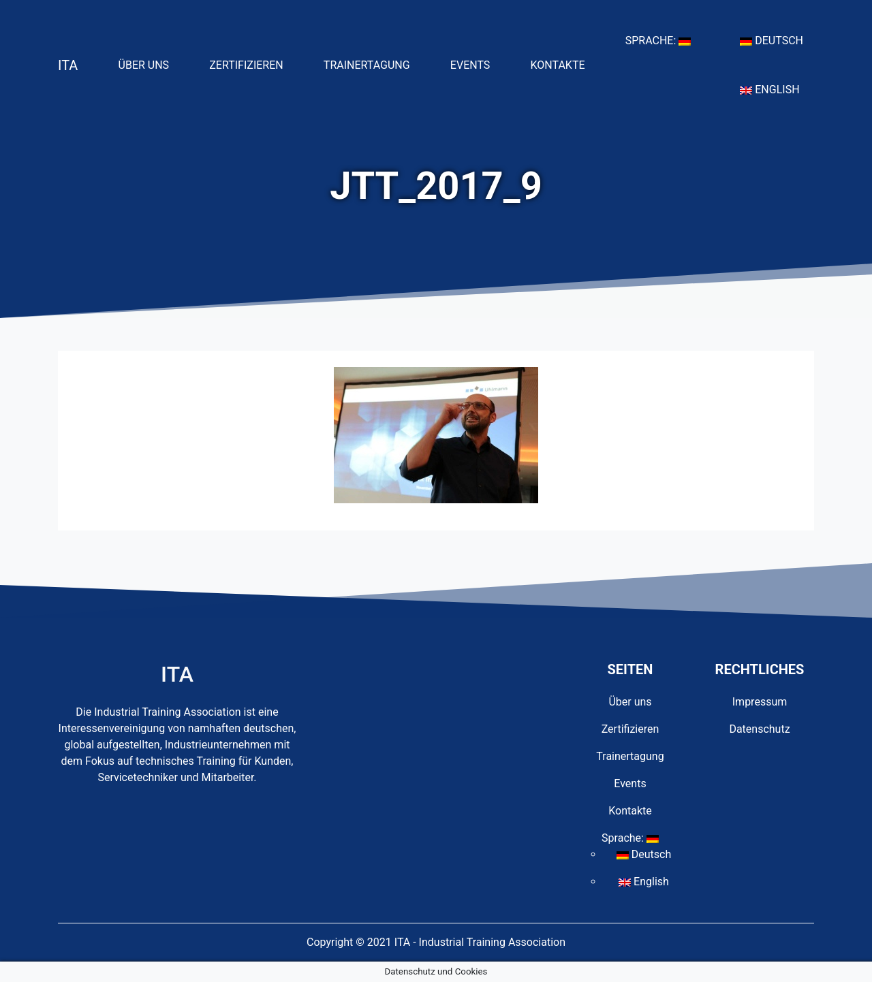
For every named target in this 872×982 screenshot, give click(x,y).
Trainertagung (372, 64)
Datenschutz (759, 729)
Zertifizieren (251, 64)
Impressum (760, 701)
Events (475, 64)
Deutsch (777, 39)
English (775, 88)
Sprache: (663, 39)
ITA (68, 65)
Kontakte (563, 64)
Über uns (150, 64)
